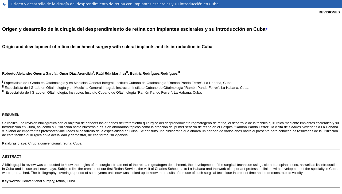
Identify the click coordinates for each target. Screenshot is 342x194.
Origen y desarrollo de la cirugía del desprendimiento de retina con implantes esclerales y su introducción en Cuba (115, 3)
